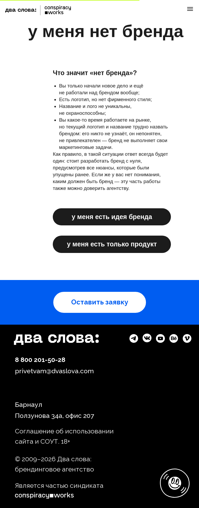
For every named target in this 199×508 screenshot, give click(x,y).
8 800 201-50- (36, 360)
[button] (99, 302)
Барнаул (28, 404)
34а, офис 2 (68, 415)
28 (61, 360)
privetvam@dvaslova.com (54, 371)
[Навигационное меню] (190, 9)
